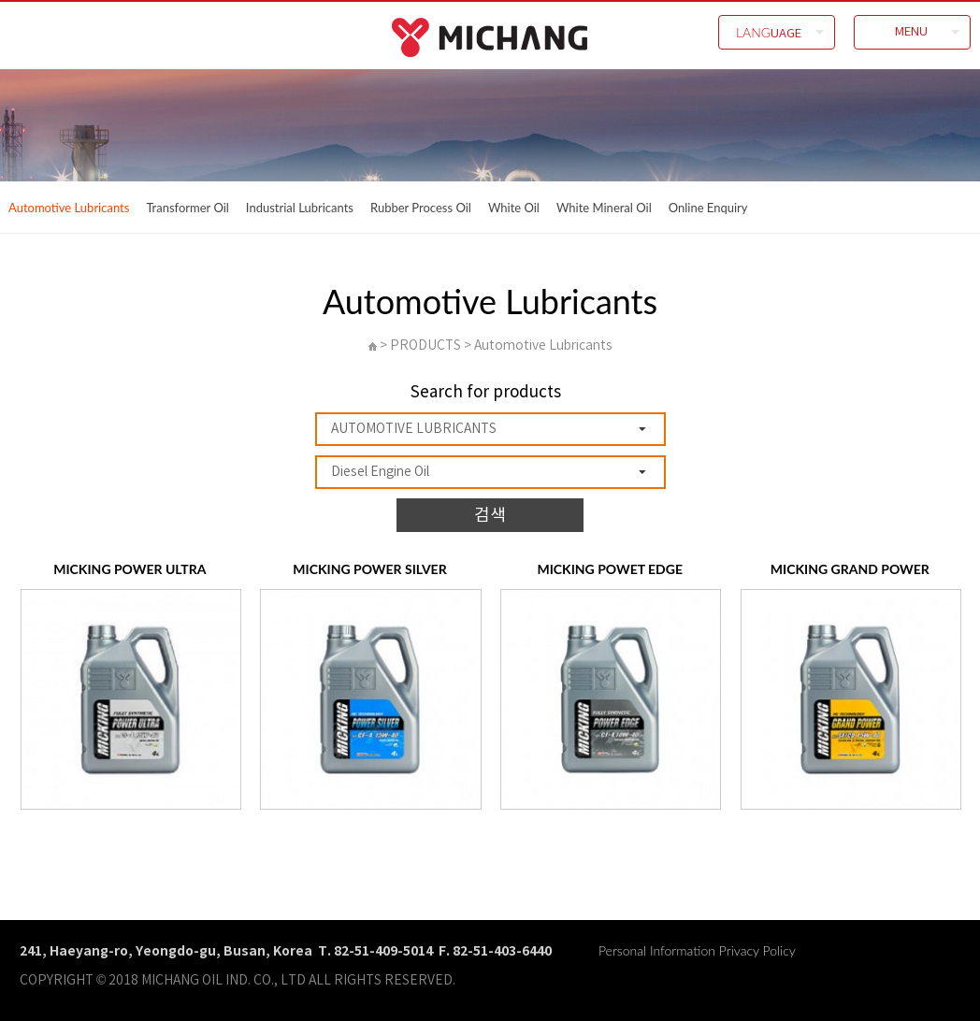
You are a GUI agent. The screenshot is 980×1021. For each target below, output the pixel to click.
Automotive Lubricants (68, 207)
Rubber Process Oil (420, 207)
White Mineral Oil (604, 207)
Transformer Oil (187, 207)
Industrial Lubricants (299, 207)
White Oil (514, 207)
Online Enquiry (708, 207)
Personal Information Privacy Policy (697, 950)
